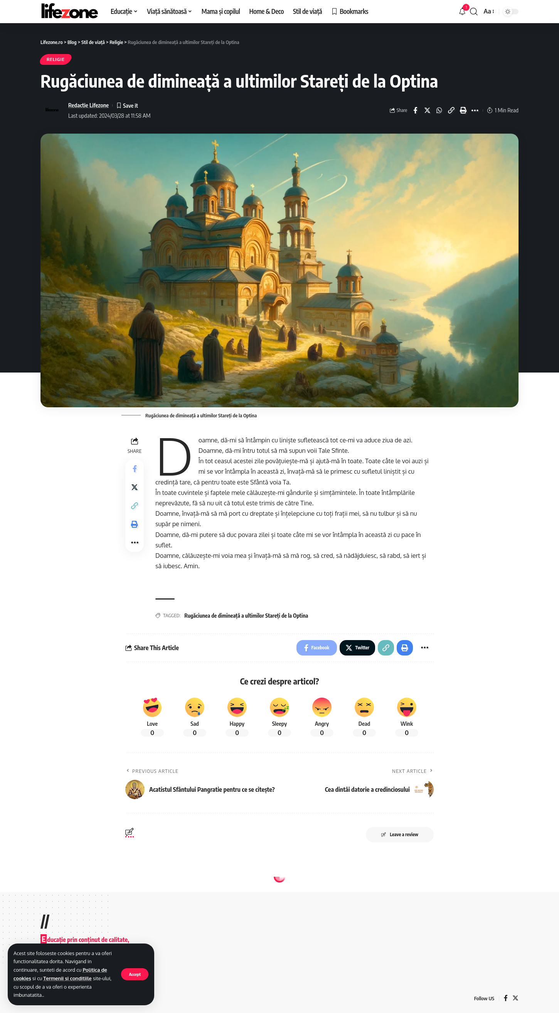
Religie (56, 59)
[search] (474, 11)
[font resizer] (488, 11)
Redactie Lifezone (88, 105)
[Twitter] (515, 998)
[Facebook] (506, 998)
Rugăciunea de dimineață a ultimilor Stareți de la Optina (246, 615)
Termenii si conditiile (67, 978)
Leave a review (399, 834)
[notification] (462, 11)
